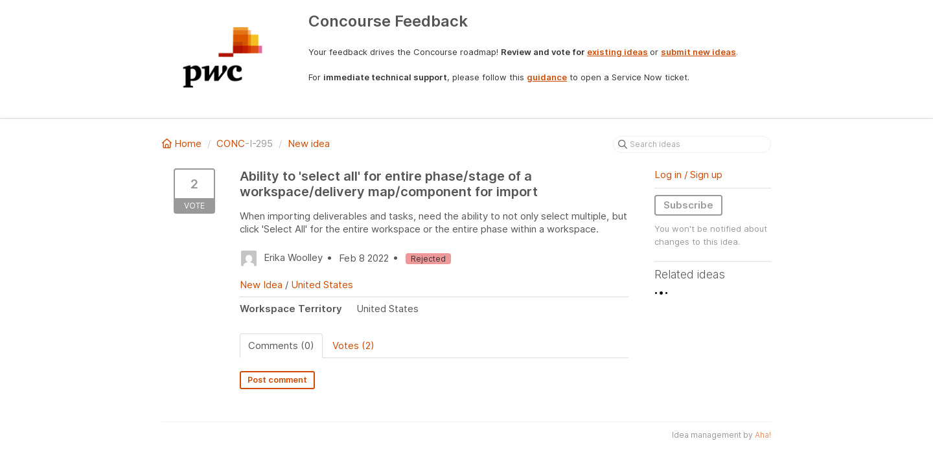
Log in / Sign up (688, 174)
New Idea (261, 284)
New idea (309, 143)
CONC (230, 143)
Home (183, 143)
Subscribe (688, 205)
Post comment (277, 380)
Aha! (763, 435)
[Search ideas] (692, 144)
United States (322, 284)
